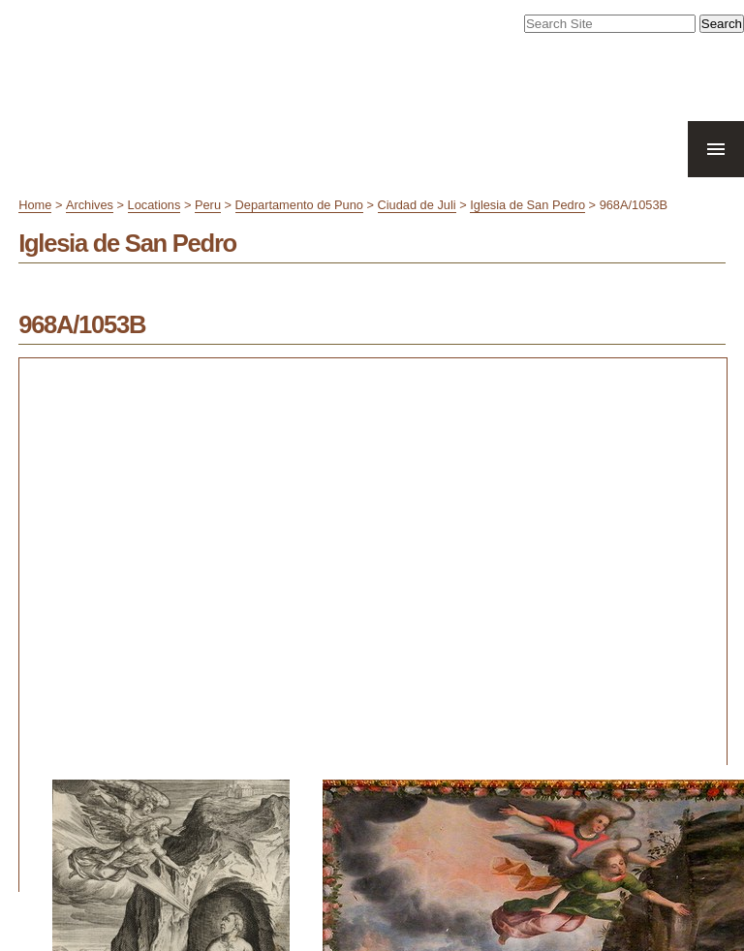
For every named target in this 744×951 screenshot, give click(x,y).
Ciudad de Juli (417, 205)
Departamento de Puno (299, 205)
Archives (89, 205)
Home (34, 205)
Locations (154, 205)
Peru (208, 205)
